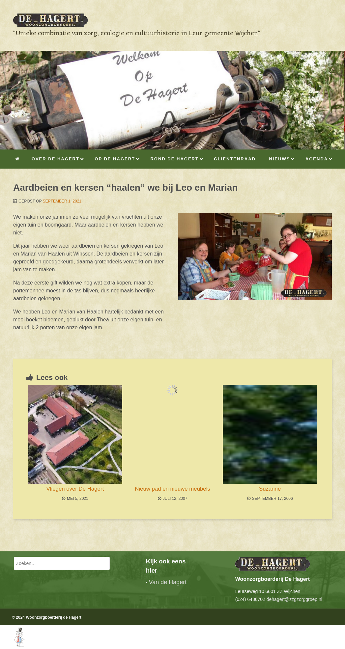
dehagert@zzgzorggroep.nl (294, 599)
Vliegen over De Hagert (75, 489)
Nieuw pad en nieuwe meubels (172, 489)
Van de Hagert (168, 582)
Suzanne (270, 489)
